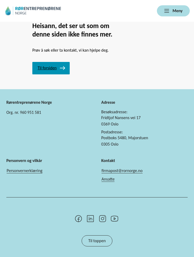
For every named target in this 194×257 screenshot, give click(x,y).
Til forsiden (47, 67)
